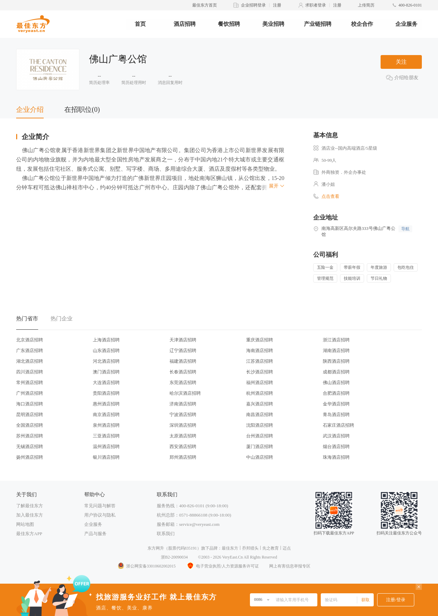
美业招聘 (273, 24)
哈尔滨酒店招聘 (185, 393)
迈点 (287, 548)
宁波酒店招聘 (182, 414)
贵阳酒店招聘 (106, 393)
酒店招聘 (185, 24)
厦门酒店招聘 (259, 446)
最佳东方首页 (204, 5)
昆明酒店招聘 (29, 414)
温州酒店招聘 (106, 446)
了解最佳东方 (29, 505)
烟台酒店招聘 (336, 446)
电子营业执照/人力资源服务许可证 (222, 566)
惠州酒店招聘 (106, 403)
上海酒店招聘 (106, 339)
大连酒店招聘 (106, 382)
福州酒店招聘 (259, 382)
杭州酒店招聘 (259, 393)
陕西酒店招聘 (336, 361)
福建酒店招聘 (182, 361)
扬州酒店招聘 (29, 457)
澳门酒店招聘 (106, 371)
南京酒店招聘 (106, 414)
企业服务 (406, 24)
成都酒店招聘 (336, 371)
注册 (277, 5)
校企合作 (362, 24)
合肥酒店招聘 (336, 393)
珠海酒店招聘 (336, 457)
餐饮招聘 (229, 24)
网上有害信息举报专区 (289, 566)
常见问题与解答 (100, 505)
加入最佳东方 (29, 515)
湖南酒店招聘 (336, 350)
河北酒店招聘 (106, 361)
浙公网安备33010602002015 (146, 566)
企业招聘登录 (253, 5)
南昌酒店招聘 (259, 414)
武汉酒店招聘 (336, 435)
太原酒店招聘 (182, 435)
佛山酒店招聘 (336, 382)
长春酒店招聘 (182, 371)
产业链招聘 (317, 24)
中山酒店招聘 (259, 457)
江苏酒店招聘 (259, 361)
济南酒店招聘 (182, 403)
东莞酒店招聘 (182, 382)
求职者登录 (315, 5)
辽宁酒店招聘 (182, 350)
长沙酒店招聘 (259, 371)
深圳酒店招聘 (182, 425)
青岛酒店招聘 (336, 414)
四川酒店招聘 (29, 371)
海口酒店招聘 (29, 403)
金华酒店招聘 (336, 403)
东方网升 (155, 548)
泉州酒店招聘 (106, 425)
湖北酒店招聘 (29, 361)
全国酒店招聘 (29, 425)
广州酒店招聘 (29, 393)
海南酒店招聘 (259, 350)
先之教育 (270, 548)
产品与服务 (95, 533)
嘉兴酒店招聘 (259, 403)
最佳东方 (230, 548)
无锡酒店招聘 (29, 446)
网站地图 (25, 524)
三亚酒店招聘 (106, 435)
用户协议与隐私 (100, 515)
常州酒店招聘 (29, 382)
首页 (140, 24)
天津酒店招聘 (182, 339)
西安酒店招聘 (182, 446)
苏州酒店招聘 (29, 435)
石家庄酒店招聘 (338, 425)
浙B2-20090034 (174, 557)
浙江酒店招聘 (336, 339)
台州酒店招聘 (259, 435)
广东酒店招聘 (29, 350)
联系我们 (166, 533)
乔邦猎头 (250, 548)
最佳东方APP (29, 533)
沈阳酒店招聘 (259, 425)
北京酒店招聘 (29, 339)
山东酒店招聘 (106, 350)
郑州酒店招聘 (182, 457)
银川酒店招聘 (106, 457)
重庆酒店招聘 (259, 339)
